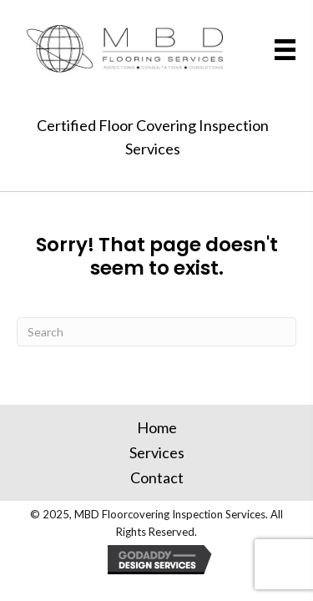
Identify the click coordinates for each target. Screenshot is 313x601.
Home (157, 427)
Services (156, 452)
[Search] (156, 331)
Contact (157, 477)
